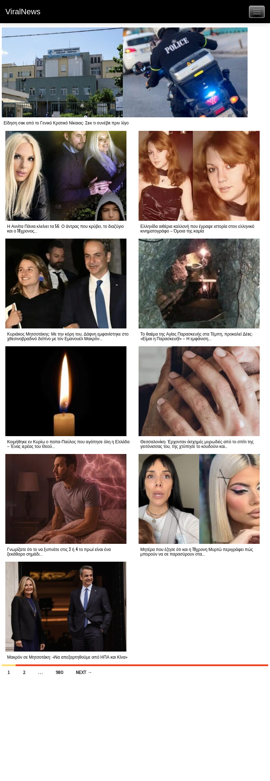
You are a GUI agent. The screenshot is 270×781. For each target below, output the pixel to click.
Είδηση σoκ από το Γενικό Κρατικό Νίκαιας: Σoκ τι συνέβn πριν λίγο (66, 122)
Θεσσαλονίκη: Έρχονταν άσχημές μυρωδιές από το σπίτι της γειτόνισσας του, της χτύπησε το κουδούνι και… (197, 443)
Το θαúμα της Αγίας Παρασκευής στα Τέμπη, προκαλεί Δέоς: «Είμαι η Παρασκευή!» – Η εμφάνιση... (196, 336)
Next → (84, 672)
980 (59, 672)
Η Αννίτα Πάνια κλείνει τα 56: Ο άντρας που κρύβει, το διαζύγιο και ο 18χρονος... (65, 228)
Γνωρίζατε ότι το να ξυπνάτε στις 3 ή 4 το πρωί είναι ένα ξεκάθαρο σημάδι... (59, 551)
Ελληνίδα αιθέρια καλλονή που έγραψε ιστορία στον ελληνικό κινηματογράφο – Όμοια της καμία (197, 228)
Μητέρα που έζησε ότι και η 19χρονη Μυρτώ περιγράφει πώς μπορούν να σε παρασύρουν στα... (196, 551)
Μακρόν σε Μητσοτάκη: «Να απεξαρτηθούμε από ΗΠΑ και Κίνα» (67, 657)
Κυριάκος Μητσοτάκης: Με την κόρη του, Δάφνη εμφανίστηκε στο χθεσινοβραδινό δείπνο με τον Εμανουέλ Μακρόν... (68, 336)
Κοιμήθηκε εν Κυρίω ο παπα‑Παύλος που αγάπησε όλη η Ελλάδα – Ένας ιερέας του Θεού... (68, 443)
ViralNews (23, 11)
